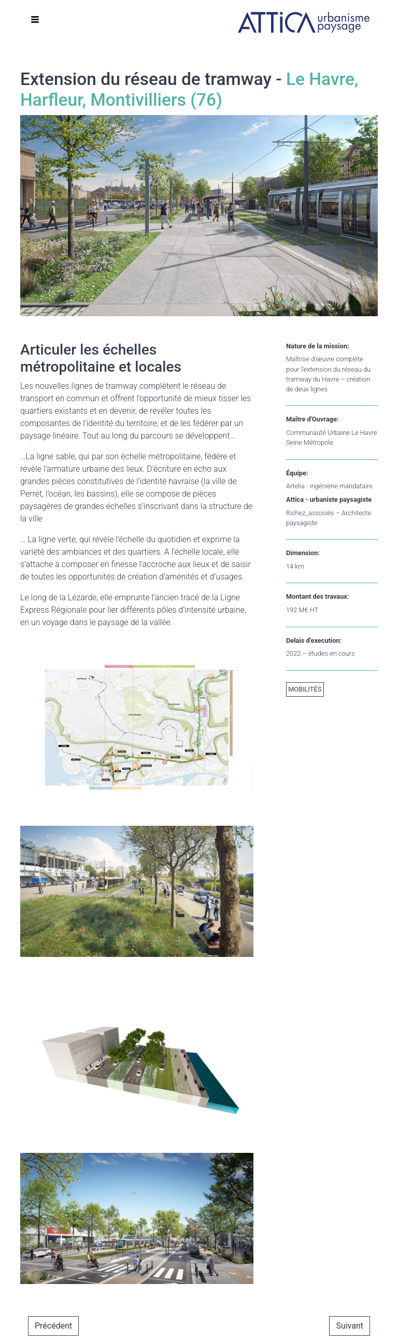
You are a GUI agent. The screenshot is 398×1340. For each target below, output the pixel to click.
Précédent (53, 1326)
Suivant (349, 1326)
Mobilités (304, 689)
